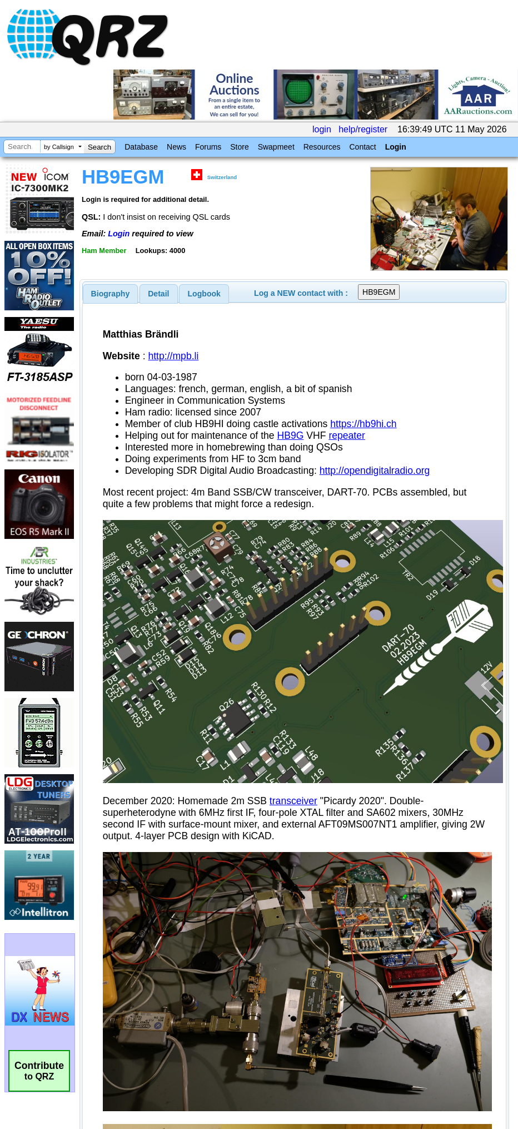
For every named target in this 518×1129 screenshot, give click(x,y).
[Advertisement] (206, 885)
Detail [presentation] (158, 293)
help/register (362, 129)
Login (395, 146)
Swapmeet (276, 146)
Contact (362, 146)
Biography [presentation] (110, 293)
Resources (322, 146)
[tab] (110, 293)
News (176, 146)
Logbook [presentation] (204, 293)
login (321, 129)
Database (141, 146)
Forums (208, 146)
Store (239, 146)
